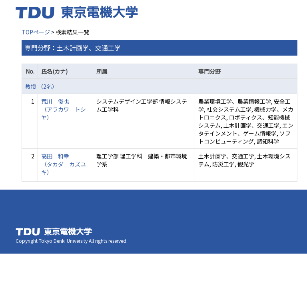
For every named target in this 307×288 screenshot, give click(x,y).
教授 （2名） (41, 86)
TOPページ (36, 32)
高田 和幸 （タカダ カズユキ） (63, 164)
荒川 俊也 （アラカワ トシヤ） (63, 109)
